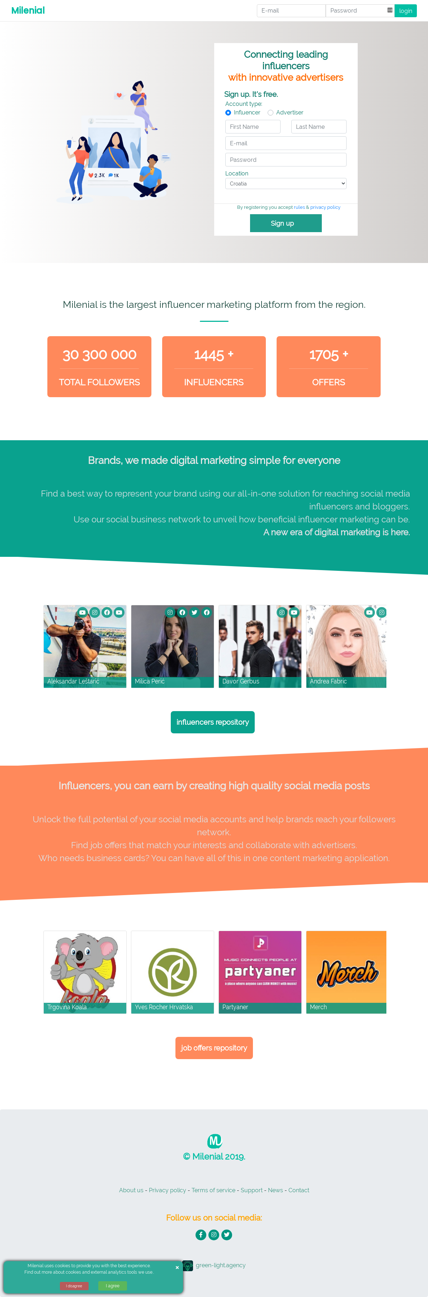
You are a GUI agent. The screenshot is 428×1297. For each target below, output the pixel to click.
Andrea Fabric (328, 681)
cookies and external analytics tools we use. (109, 1272)
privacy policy (325, 207)
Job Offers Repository (214, 1048)
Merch (318, 1007)
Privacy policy (167, 1190)
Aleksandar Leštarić (73, 681)
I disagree (74, 1286)
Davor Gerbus (240, 681)
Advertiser (290, 112)
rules (299, 207)
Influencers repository (213, 722)
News (275, 1190)
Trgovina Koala (67, 1007)
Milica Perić (150, 681)
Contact (298, 1190)
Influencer (247, 112)
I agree (112, 1285)
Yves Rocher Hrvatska (164, 1007)
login (405, 11)
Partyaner (235, 1007)
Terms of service (213, 1190)
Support (252, 1190)
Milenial (28, 11)
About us (131, 1190)
